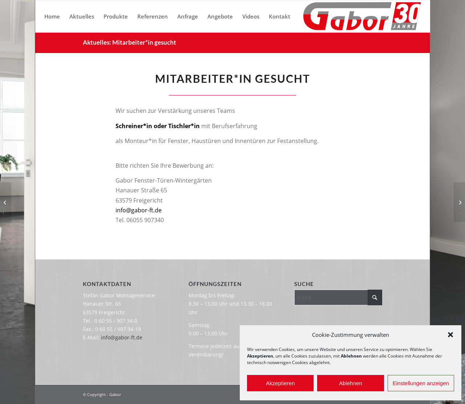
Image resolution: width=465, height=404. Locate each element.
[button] (450, 334)
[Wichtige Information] (5, 202)
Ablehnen (350, 383)
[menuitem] (52, 16)
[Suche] (338, 297)
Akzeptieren (280, 383)
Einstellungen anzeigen (421, 383)
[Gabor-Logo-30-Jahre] (362, 16)
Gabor (115, 394)
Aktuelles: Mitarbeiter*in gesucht (129, 42)
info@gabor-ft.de (139, 210)
